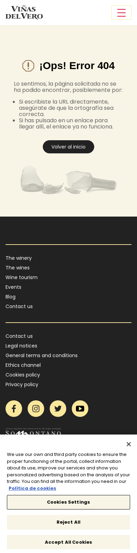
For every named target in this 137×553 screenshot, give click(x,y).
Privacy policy (22, 384)
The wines (18, 267)
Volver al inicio (68, 146)
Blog (11, 296)
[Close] (128, 446)
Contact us (19, 306)
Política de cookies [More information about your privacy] (32, 490)
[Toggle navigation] (121, 13)
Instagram (36, 408)
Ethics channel (23, 365)
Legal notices (21, 345)
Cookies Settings (68, 504)
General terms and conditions (42, 355)
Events (13, 287)
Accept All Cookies (68, 544)
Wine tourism (22, 277)
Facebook (14, 408)
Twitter (58, 408)
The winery (19, 258)
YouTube (80, 408)
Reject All (68, 524)
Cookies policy (23, 374)
